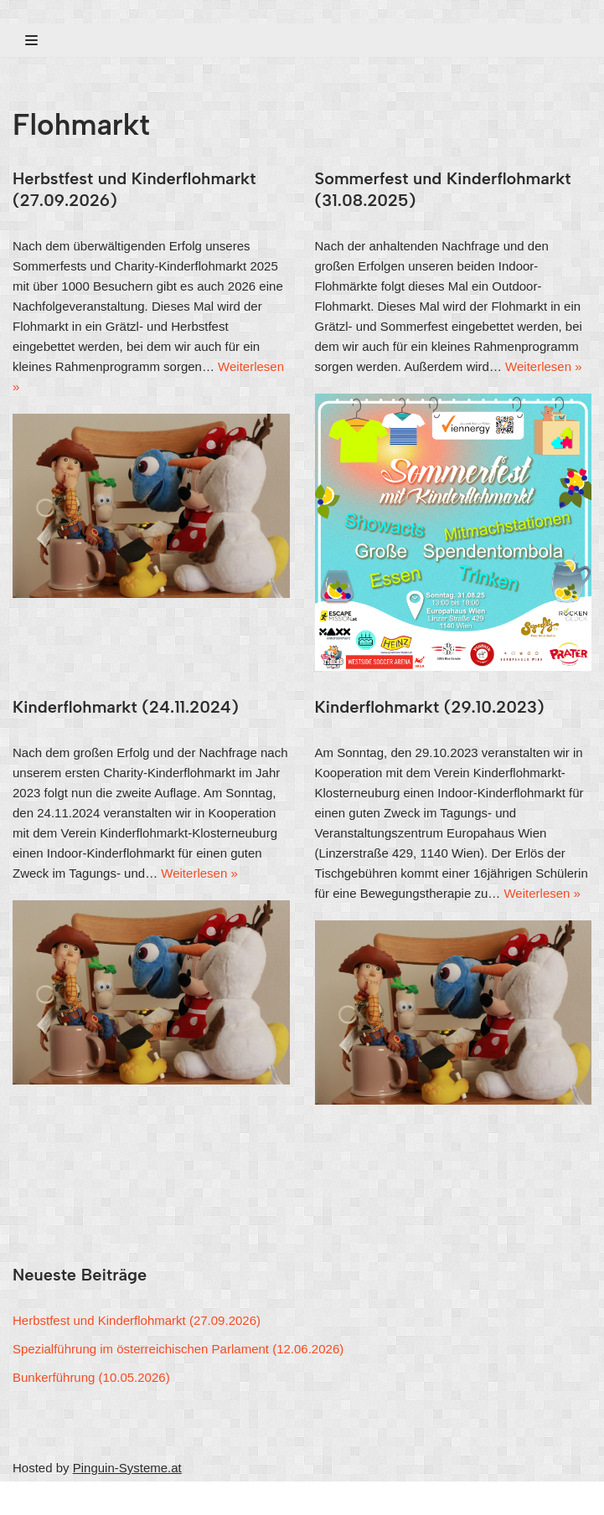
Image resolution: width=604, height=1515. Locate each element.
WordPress (171, 1498)
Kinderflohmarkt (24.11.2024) (126, 707)
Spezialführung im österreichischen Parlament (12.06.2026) (178, 1349)
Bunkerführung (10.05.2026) (91, 1377)
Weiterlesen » (543, 366)
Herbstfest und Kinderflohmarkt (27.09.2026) (137, 1320)
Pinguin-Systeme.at (127, 1468)
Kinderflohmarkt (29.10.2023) (430, 707)
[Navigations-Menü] (31, 40)
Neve (27, 1498)
